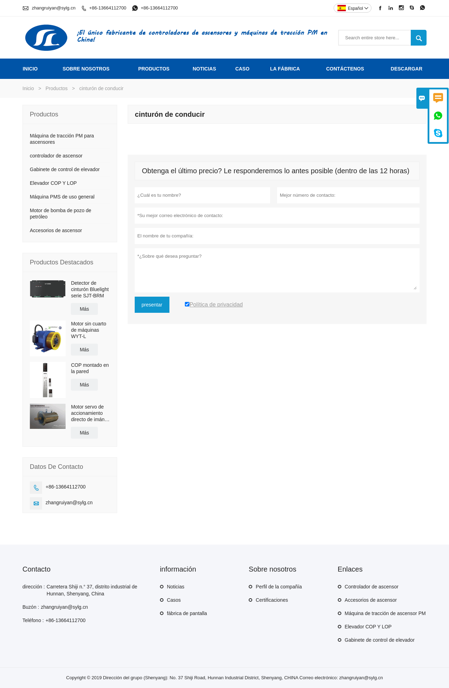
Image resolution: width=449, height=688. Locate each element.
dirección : (33, 586)
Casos (174, 600)
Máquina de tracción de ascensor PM (385, 613)
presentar (152, 305)
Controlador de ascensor (371, 586)
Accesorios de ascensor (56, 230)
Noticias (176, 586)
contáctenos (345, 69)
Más (84, 309)
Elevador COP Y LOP (53, 183)
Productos (153, 69)
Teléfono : (33, 620)
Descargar (406, 69)
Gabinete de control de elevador (65, 169)
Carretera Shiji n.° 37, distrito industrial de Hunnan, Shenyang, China (92, 590)
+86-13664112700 (107, 8)
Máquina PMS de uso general (62, 197)
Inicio (30, 69)
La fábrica (285, 69)
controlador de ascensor (56, 155)
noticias (204, 69)
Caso (242, 69)
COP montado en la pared (90, 368)
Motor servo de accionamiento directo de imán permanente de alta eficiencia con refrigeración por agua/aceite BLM (89, 413)
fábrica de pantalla (187, 613)
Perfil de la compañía (279, 586)
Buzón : (30, 607)
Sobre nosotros (85, 69)
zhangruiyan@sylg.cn (53, 8)
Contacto (36, 569)
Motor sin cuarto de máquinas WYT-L (88, 330)
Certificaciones (272, 600)
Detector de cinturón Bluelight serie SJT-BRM (89, 289)
